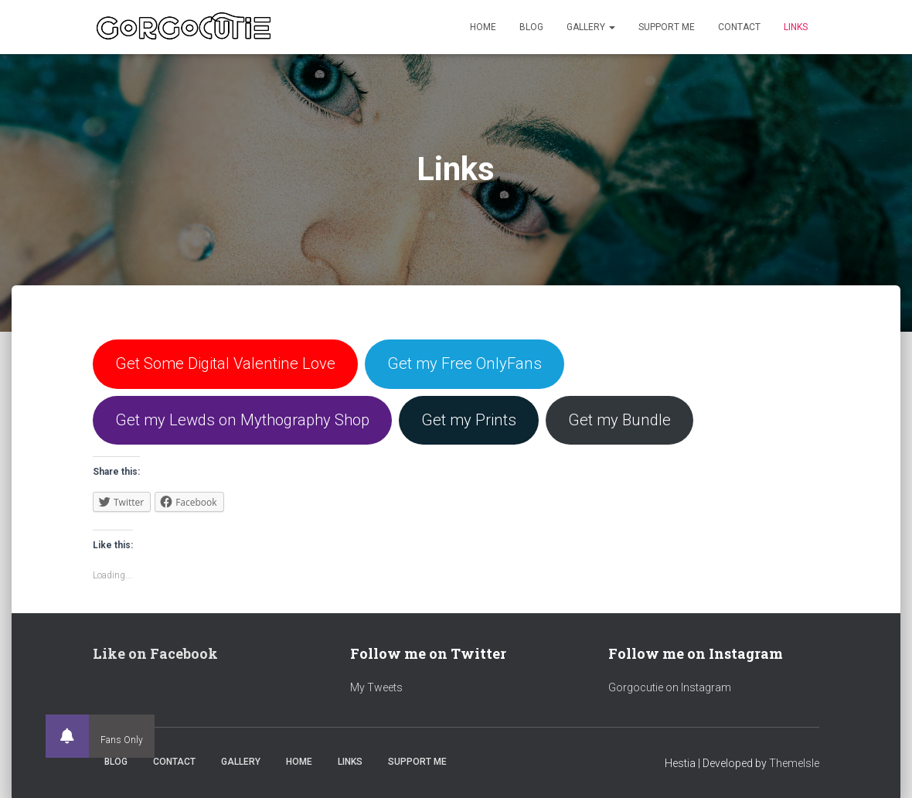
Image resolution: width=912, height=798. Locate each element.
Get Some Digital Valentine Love (225, 363)
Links (796, 27)
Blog (531, 27)
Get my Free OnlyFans (464, 363)
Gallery (591, 27)
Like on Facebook (155, 653)
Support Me (666, 27)
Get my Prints (468, 420)
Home (483, 27)
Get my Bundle (619, 420)
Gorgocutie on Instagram (669, 687)
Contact (739, 27)
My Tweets (376, 687)
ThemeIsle (794, 763)
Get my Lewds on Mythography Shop (242, 420)
